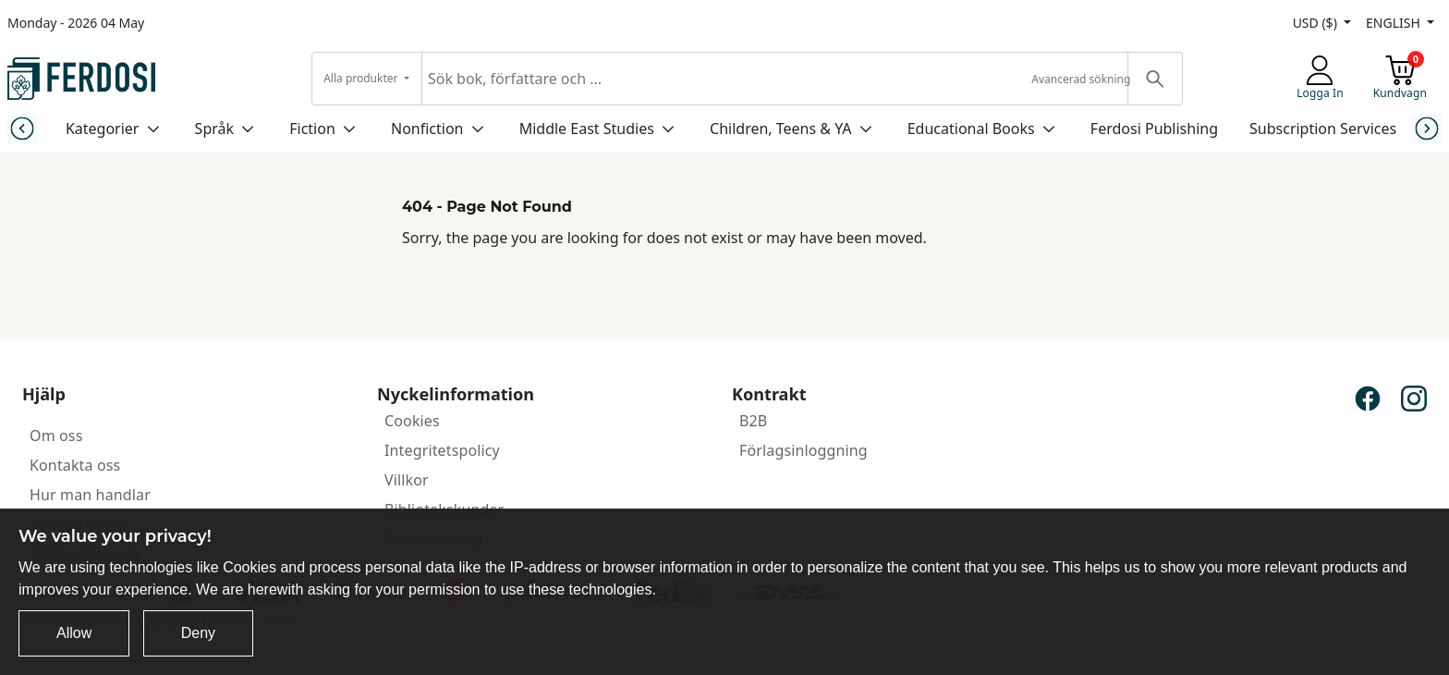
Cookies (412, 421)
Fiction (312, 128)
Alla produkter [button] (361, 78)
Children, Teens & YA (780, 128)
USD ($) (1317, 22)
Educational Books (971, 128)
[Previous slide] (21, 128)
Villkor (406, 480)
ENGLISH (1394, 22)
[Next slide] (1427, 128)
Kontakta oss (75, 465)
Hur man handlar (90, 495)
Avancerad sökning (1080, 79)
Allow (73, 633)
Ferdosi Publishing (1154, 128)
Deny (198, 633)
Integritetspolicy (442, 450)
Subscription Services (1322, 128)
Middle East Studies (586, 128)
